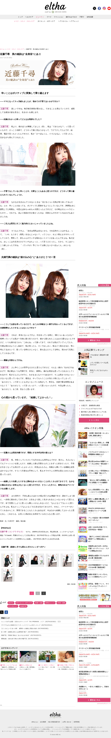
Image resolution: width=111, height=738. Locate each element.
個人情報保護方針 (54, 722)
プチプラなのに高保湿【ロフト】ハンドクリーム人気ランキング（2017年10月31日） (27, 625)
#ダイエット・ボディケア (24, 603)
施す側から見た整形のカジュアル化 (93, 412)
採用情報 (77, 722)
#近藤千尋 (23, 606)
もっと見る (95, 420)
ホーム (2, 49)
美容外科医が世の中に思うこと (92, 415)
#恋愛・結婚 (39, 603)
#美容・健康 (61, 603)
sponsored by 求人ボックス (104, 343)
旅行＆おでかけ (71, 17)
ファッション (58, 17)
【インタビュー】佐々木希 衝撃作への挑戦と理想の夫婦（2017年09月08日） (25, 628)
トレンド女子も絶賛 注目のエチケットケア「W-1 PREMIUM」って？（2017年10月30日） (31, 621)
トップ (20, 17)
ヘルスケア (29, 17)
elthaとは (34, 722)
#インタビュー (12, 606)
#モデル (11, 603)
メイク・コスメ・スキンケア (24, 21)
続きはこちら (95, 340)
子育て (81, 17)
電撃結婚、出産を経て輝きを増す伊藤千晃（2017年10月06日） (20, 638)
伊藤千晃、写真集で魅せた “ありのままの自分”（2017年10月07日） (21, 635)
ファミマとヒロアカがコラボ (91, 409)
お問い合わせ (66, 722)
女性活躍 (90, 17)
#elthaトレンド (50, 603)
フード (49, 17)
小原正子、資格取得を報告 (90, 405)
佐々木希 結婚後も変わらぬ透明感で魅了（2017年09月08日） (20, 632)
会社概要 (43, 722)
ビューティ (40, 17)
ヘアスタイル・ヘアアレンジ (68, 21)
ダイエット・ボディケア (46, 21)
